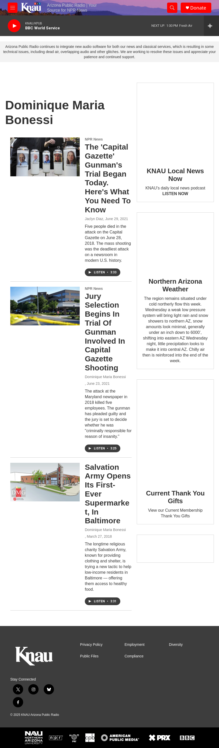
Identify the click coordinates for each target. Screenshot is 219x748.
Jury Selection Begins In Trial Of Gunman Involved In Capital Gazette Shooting (105, 332)
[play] (14, 26)
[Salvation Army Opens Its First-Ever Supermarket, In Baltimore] (45, 482)
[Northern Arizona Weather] (175, 241)
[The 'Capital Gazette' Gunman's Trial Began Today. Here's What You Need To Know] (45, 156)
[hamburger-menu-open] (12, 8)
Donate (198, 8)
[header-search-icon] (172, 8)
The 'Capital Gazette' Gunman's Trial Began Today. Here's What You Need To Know (108, 178)
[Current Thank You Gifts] (175, 431)
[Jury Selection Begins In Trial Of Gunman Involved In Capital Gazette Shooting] (45, 306)
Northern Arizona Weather (175, 285)
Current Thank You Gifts (175, 497)
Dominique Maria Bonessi (105, 377)
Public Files (89, 656)
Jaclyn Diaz (94, 219)
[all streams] (211, 25)
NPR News (94, 139)
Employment (134, 645)
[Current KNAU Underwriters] (175, 548)
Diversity (176, 645)
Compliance (133, 656)
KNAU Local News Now (175, 174)
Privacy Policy (91, 645)
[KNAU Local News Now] (175, 121)
